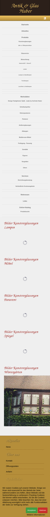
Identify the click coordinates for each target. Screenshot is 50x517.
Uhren (25, 167)
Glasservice (25, 53)
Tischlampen (25, 80)
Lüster (25, 69)
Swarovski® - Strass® (25, 63)
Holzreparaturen (25, 113)
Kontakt (9, 461)
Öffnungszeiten (12, 466)
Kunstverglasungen (25, 41)
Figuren (25, 155)
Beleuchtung (25, 59)
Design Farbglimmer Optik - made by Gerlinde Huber (25, 101)
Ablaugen (25, 131)
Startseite (25, 25)
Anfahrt (9, 472)
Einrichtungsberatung (25, 180)
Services (25, 176)
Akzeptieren (31, 510)
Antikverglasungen (25, 125)
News (8, 447)
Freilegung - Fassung (25, 143)
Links (25, 201)
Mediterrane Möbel (25, 137)
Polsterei (25, 119)
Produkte (24, 37)
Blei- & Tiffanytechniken (24, 45)
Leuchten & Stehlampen (25, 86)
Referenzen (25, 195)
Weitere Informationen (36, 515)
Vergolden (25, 161)
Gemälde (25, 149)
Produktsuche (25, 211)
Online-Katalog (25, 207)
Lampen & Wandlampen (25, 75)
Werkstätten (24, 97)
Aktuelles (25, 31)
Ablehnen (42, 510)
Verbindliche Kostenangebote (25, 186)
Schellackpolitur (25, 107)
